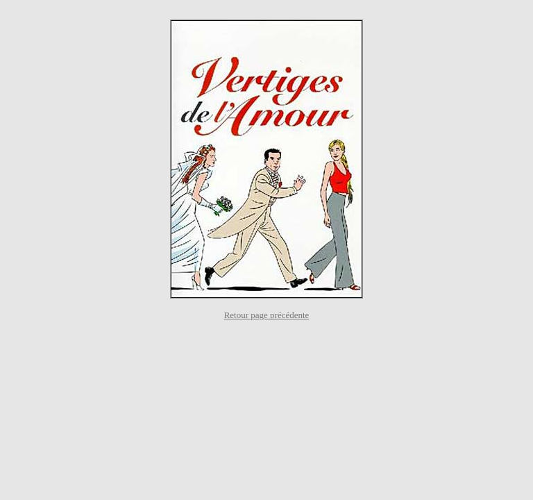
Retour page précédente (267, 315)
